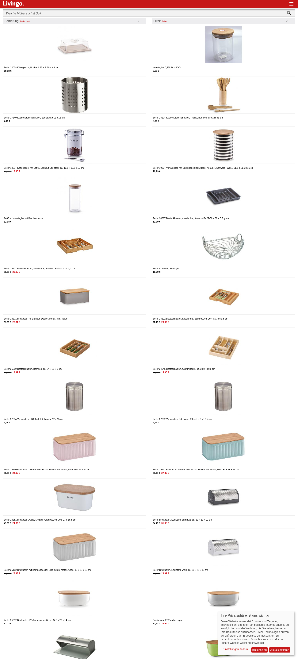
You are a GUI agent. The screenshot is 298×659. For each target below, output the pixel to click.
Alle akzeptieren (279, 649)
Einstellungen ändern (235, 649)
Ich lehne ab (259, 649)
